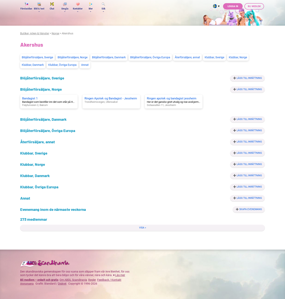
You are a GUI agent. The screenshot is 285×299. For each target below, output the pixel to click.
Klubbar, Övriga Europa (62, 64)
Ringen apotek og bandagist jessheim (171, 98)
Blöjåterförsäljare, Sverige (37, 57)
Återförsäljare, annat (187, 57)
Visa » (142, 227)
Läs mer (120, 275)
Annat (85, 64)
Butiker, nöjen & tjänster (34, 33)
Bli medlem (254, 6)
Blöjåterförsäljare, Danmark (109, 57)
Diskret (62, 283)
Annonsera (27, 283)
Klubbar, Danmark (33, 64)
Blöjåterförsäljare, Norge (72, 57)
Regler (92, 279)
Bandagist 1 (30, 98)
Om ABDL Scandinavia (73, 279)
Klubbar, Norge (238, 57)
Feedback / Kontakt (109, 279)
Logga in (233, 6)
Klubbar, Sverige (214, 57)
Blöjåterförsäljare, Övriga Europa (150, 57)
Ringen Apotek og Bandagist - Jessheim (111, 98)
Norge (55, 33)
